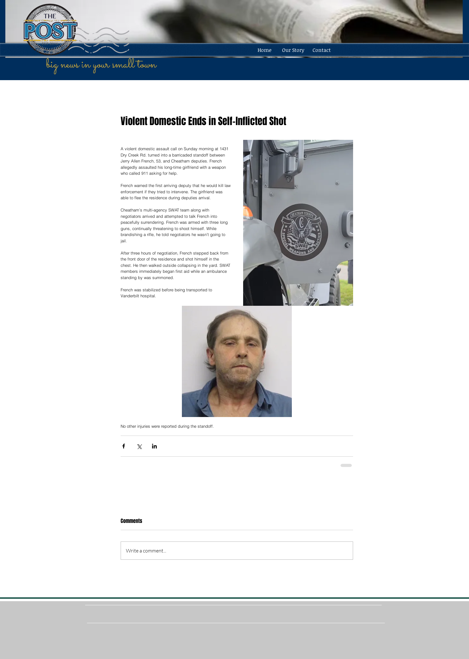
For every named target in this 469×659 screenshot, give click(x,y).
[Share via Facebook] (124, 446)
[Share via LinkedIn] (154, 446)
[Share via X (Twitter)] (139, 446)
